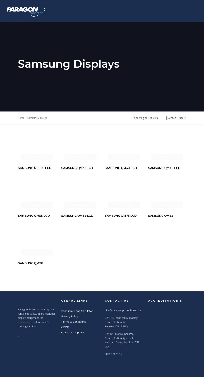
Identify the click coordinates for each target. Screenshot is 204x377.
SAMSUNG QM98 (30, 263)
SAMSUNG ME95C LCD (34, 168)
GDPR (65, 327)
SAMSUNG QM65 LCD (77, 215)
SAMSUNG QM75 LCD (121, 215)
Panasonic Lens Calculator (77, 311)
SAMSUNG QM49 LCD (164, 168)
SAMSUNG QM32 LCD (77, 168)
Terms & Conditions (73, 321)
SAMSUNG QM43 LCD (121, 168)
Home (21, 117)
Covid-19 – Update (73, 332)
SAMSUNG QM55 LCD (34, 215)
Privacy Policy (69, 316)
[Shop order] (176, 118)
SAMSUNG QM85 (160, 215)
